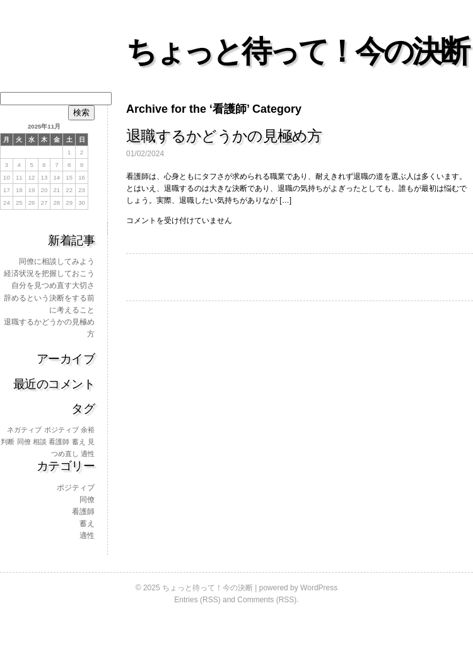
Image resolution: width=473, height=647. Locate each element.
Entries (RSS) (197, 599)
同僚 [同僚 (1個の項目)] (24, 441)
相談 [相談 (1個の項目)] (40, 441)
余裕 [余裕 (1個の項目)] (88, 429)
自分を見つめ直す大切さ (53, 285)
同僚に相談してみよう (57, 261)
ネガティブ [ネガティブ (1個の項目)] (24, 429)
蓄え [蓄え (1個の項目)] (79, 441)
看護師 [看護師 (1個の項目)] (59, 441)
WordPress (318, 587)
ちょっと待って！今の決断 (297, 51)
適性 (87, 535)
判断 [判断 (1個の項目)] (8, 441)
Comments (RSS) (266, 599)
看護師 (83, 511)
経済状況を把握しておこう (49, 273)
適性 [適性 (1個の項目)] (88, 453)
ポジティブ (76, 487)
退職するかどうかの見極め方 (224, 135)
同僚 (87, 499)
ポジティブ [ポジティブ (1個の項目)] (61, 429)
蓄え (87, 523)
